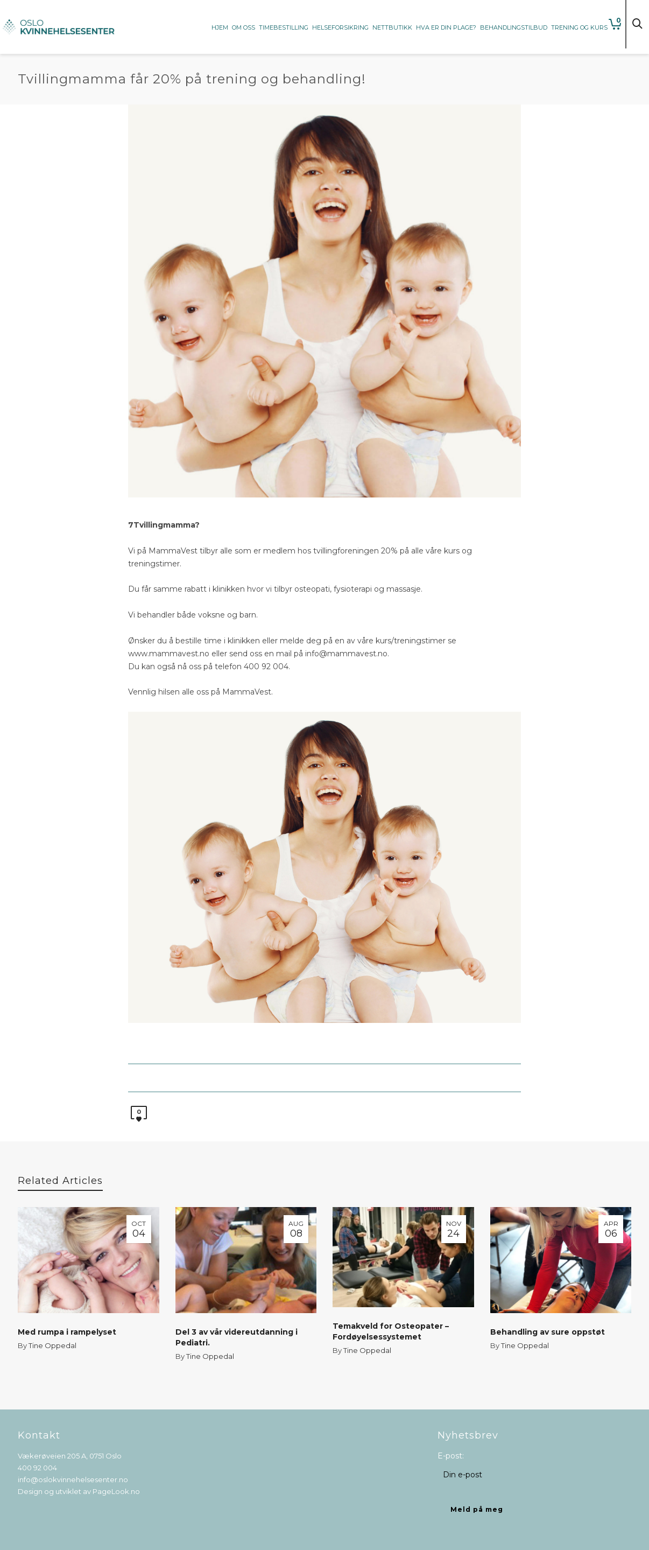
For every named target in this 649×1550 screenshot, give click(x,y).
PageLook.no (116, 1491)
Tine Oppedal (52, 1345)
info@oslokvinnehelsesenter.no (73, 1479)
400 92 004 (37, 1467)
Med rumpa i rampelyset (67, 1332)
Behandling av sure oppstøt (547, 1332)
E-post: (451, 1456)
